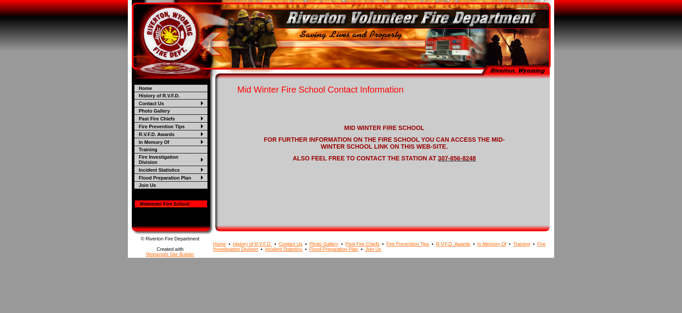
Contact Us (151, 103)
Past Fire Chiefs (157, 118)
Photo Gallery (154, 110)
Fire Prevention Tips (162, 126)
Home (145, 88)
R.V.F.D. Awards (156, 134)
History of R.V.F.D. (159, 95)
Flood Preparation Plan (165, 177)
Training (148, 149)
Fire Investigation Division (158, 159)
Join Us (147, 185)
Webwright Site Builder (170, 254)
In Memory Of (154, 142)
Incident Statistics (159, 170)
